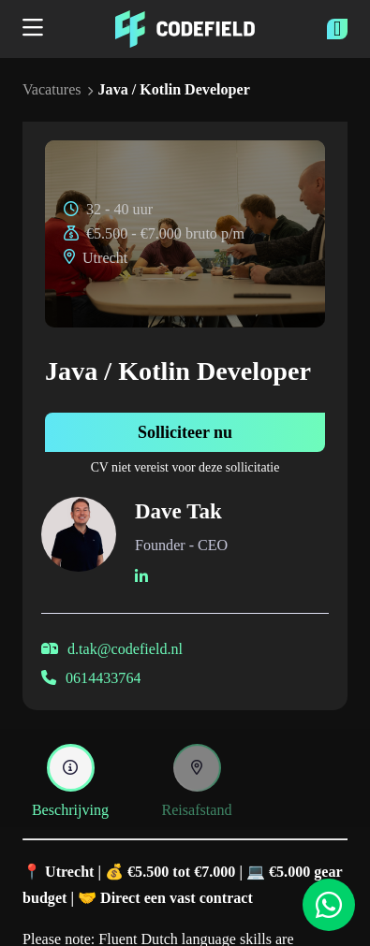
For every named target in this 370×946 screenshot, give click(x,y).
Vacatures (51, 89)
